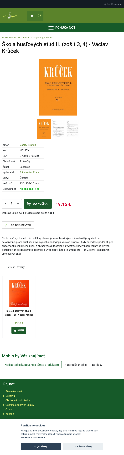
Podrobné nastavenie (33, 437)
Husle (26, 37)
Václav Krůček (28, 145)
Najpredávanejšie (75, 364)
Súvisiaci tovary (15, 267)
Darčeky (97, 364)
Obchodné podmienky (17, 400)
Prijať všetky (40, 446)
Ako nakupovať (13, 391)
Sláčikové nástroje (11, 37)
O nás (8, 409)
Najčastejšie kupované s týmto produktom (32, 364)
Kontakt (9, 413)
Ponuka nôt (62, 28)
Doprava (10, 395)
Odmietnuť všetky (83, 446)
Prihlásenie (113, 4)
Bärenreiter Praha (29, 172)
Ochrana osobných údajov (19, 404)
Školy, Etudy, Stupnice (42, 37)
